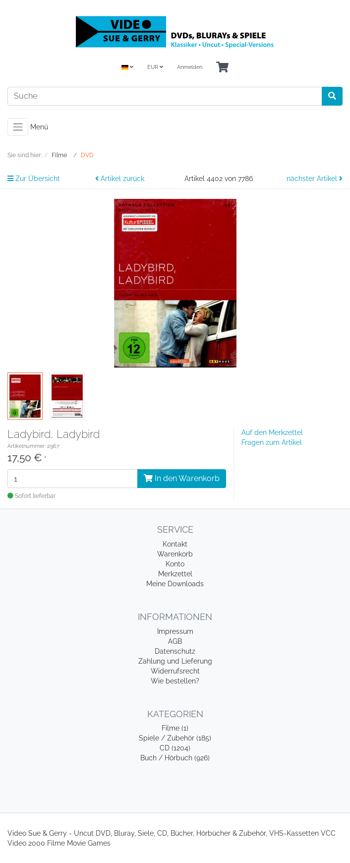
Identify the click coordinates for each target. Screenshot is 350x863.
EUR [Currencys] (155, 67)
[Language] (127, 68)
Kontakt (175, 544)
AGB (175, 641)
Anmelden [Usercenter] (189, 67)
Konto (175, 564)
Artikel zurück (119, 179)
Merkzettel (175, 574)
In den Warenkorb (182, 478)
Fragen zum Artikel (271, 442)
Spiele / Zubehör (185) (175, 738)
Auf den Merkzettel (272, 432)
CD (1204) (175, 748)
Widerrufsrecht (175, 671)
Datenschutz (175, 651)
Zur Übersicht (33, 179)
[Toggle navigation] (17, 127)
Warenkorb (175, 554)
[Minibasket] (222, 68)
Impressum (175, 631)
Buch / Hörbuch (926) (175, 758)
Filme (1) (175, 728)
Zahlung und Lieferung (175, 661)
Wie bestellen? (175, 681)
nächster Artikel (315, 179)
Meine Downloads (175, 584)
